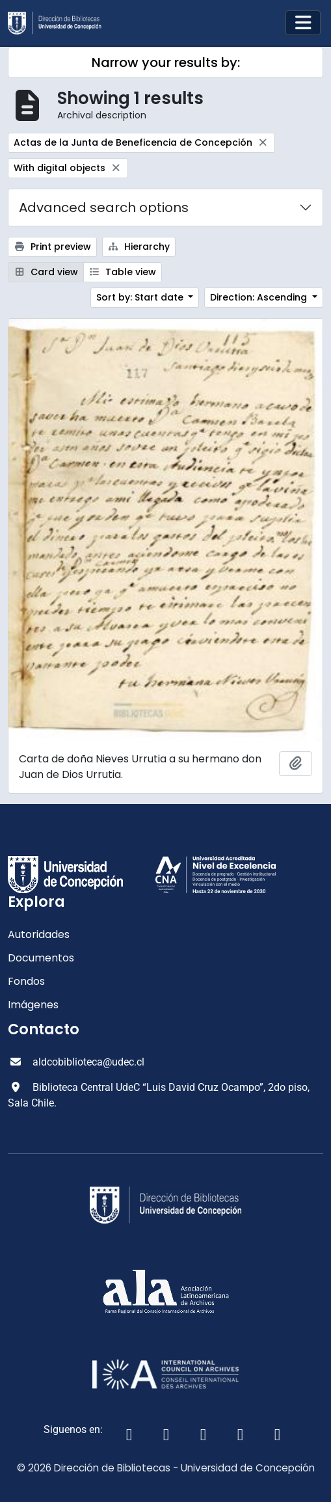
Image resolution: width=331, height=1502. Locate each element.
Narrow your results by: (166, 62)
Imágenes (33, 1004)
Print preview (52, 246)
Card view (46, 271)
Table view (123, 271)
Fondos (26, 981)
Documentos (41, 957)
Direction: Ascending (260, 297)
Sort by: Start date (141, 297)
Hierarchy (139, 246)
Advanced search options (104, 207)
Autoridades (39, 934)
